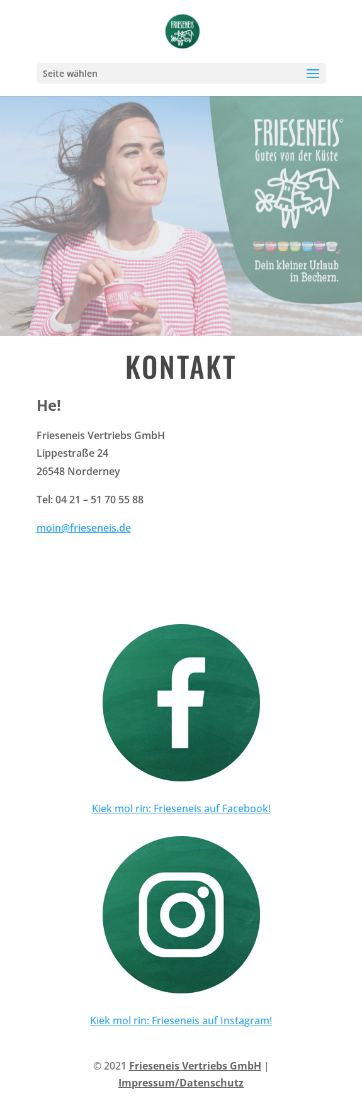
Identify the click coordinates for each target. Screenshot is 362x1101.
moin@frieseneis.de (84, 528)
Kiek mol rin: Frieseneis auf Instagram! (181, 1020)
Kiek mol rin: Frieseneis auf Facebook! (181, 808)
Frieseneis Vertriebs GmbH (195, 1066)
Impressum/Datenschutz (181, 1083)
